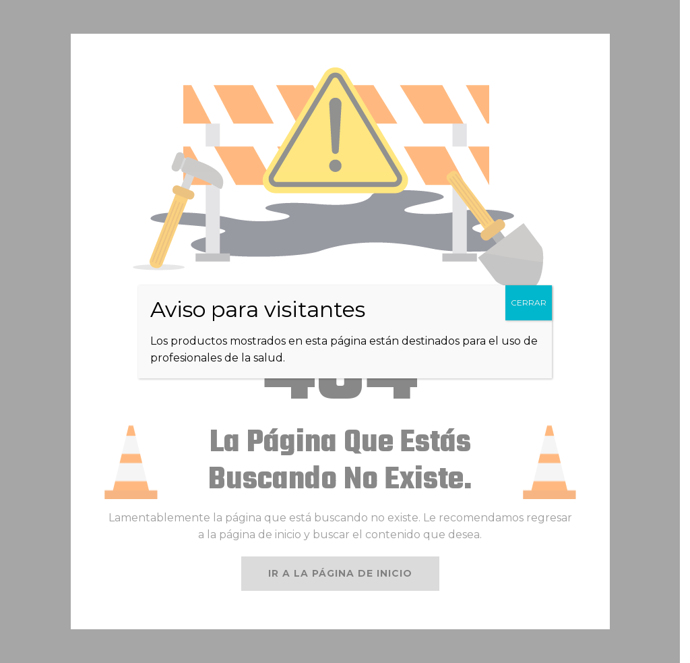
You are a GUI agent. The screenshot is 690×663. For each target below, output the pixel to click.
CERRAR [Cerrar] (528, 302)
